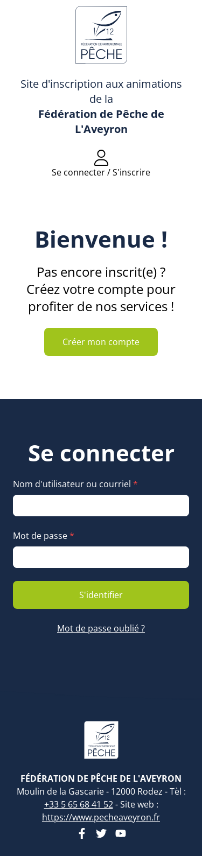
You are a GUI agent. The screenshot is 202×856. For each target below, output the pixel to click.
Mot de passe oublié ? (101, 628)
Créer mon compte (101, 342)
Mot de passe (43, 536)
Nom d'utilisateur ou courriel (75, 484)
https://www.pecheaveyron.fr (101, 817)
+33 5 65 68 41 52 (78, 804)
